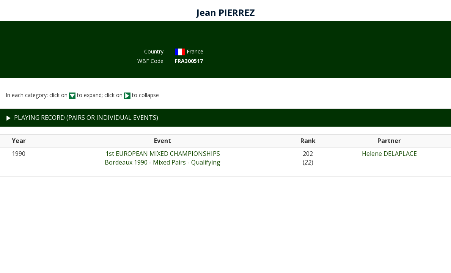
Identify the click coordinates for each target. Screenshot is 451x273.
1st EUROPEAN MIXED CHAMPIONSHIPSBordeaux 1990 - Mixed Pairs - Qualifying (162, 157)
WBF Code (150, 60)
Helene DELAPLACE (389, 153)
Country (153, 51)
